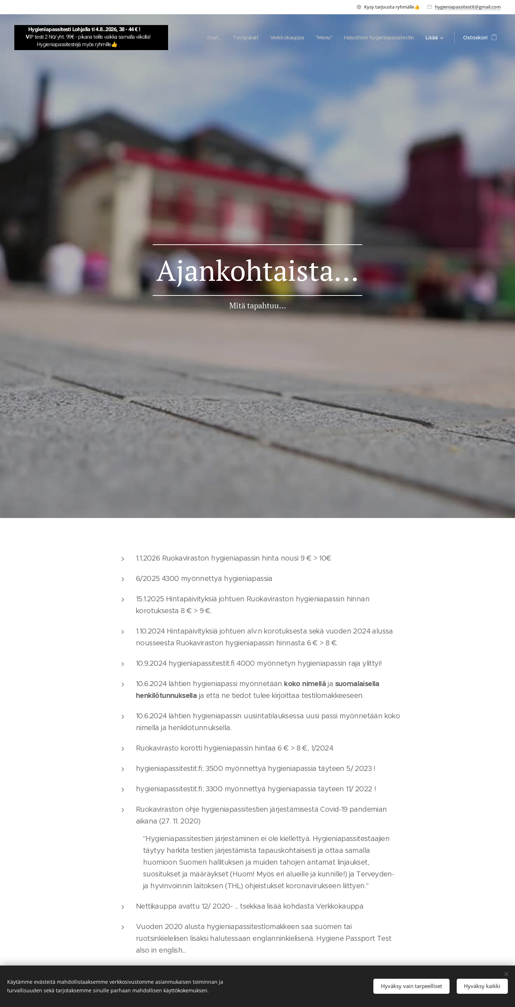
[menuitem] (207, 38)
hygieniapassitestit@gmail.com (468, 7)
